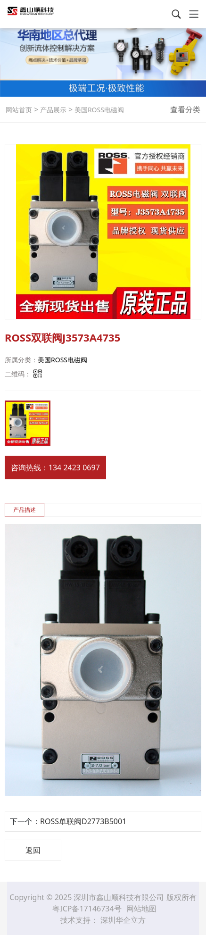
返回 (33, 850)
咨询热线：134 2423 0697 (55, 467)
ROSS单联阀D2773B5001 (83, 821)
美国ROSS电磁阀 (98, 109)
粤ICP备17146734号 (88, 908)
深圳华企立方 (123, 920)
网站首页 (19, 109)
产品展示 (52, 109)
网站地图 (141, 908)
